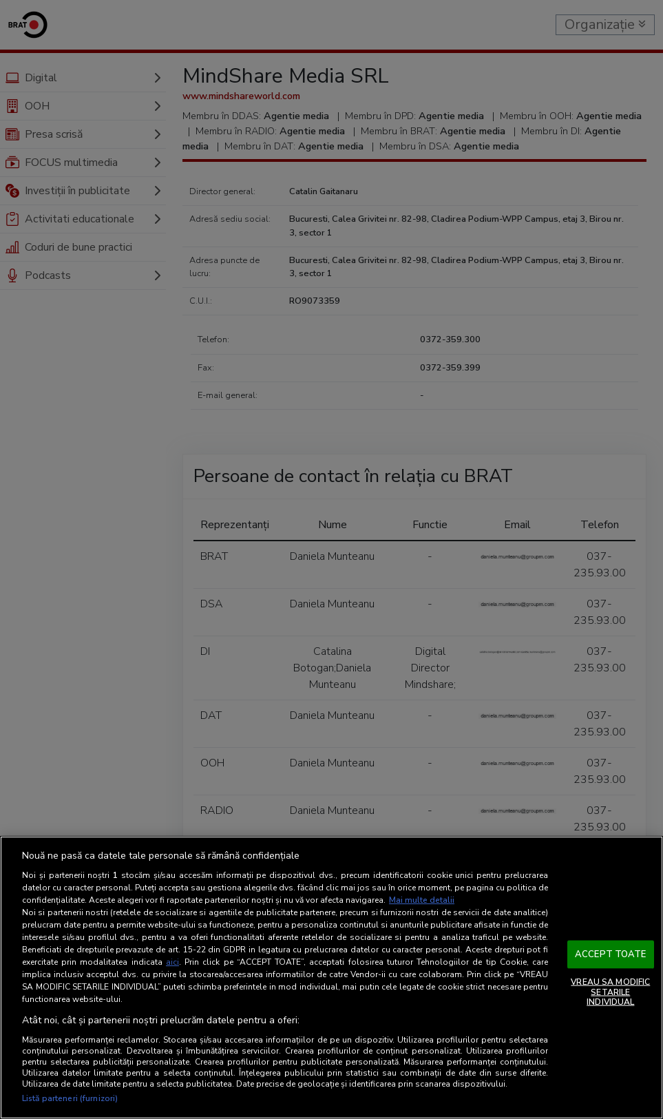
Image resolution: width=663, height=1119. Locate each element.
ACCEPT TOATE (610, 954)
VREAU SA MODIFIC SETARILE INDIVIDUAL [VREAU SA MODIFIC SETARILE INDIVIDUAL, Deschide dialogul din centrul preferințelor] (610, 991)
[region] (331, 977)
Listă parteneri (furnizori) (70, 1098)
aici (172, 962)
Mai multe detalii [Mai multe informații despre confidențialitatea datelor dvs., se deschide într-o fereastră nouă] (421, 900)
